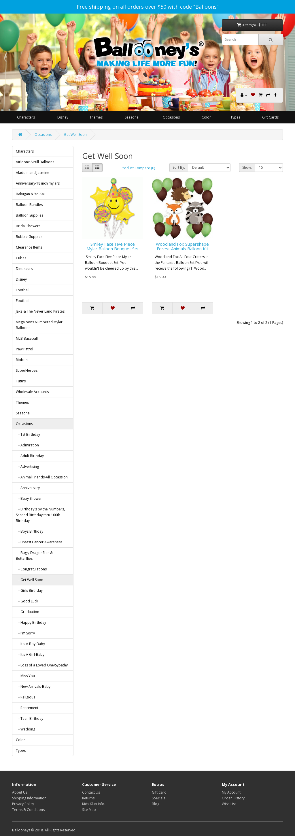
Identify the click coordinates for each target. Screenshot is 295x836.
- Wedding (25, 729)
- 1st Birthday (28, 434)
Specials (158, 798)
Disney (62, 117)
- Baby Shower (29, 498)
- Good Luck (27, 601)
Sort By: (179, 167)
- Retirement (27, 707)
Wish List (229, 803)
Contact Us (91, 792)
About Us (19, 792)
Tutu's (21, 381)
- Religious (25, 697)
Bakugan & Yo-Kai (30, 193)
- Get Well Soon (29, 579)
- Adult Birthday (30, 455)
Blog (155, 803)
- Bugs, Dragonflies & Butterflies (34, 555)
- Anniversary (28, 487)
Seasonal (132, 117)
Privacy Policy (23, 803)
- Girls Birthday (29, 590)
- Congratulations (31, 569)
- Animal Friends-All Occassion (42, 477)
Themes (96, 117)
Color (206, 117)
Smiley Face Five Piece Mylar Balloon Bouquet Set (112, 246)
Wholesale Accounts (32, 391)
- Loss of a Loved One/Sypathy (42, 665)
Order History (233, 798)
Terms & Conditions (28, 809)
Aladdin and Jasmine (32, 172)
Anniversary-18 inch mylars (38, 183)
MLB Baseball (27, 338)
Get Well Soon (75, 134)
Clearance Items (29, 247)
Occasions (171, 117)
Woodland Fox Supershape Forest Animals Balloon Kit (182, 246)
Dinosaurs (24, 268)
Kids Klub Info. (93, 803)
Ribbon (22, 359)
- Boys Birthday (29, 531)
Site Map (89, 809)
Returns (88, 798)
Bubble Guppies (29, 236)
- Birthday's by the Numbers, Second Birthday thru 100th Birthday (40, 515)
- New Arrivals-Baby (33, 686)
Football (22, 290)
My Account (231, 792)
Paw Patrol (24, 349)
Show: (247, 167)
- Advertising (27, 466)
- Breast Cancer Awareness (39, 542)
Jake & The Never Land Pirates (40, 311)
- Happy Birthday (31, 622)
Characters (26, 117)
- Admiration (27, 445)
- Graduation (27, 611)
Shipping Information (29, 798)
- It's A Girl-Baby (30, 654)
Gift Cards (270, 117)
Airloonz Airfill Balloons (35, 161)
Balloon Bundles (29, 204)
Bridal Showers (28, 225)
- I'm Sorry (25, 633)
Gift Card (159, 792)
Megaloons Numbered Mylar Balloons (39, 325)
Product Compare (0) (138, 168)
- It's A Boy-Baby (30, 643)
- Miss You (25, 675)
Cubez (21, 258)
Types (235, 117)
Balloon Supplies (29, 215)
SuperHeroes (26, 370)
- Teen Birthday (29, 718)
